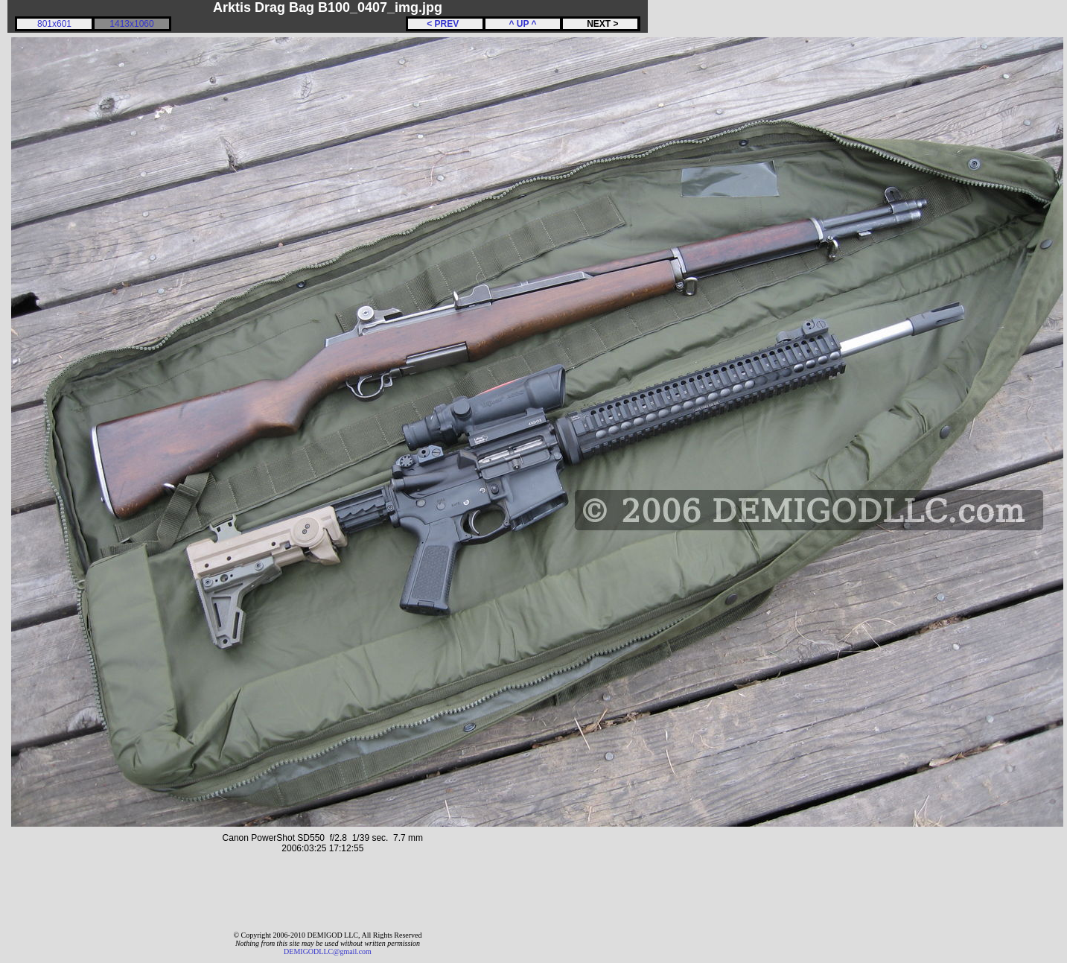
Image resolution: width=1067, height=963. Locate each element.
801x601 (54, 24)
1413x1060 (131, 24)
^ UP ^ (522, 24)
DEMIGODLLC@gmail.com (328, 951)
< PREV (445, 24)
